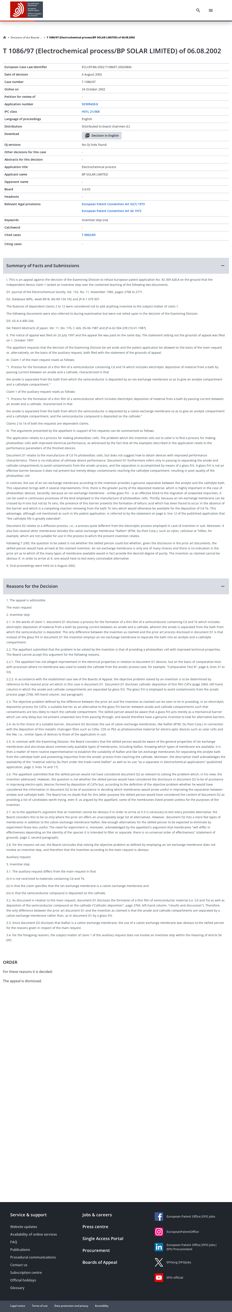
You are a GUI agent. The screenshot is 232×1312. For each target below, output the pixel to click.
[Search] (198, 10)
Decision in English (102, 135)
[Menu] (211, 10)
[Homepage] (4, 37)
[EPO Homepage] (26, 10)
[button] (116, 266)
